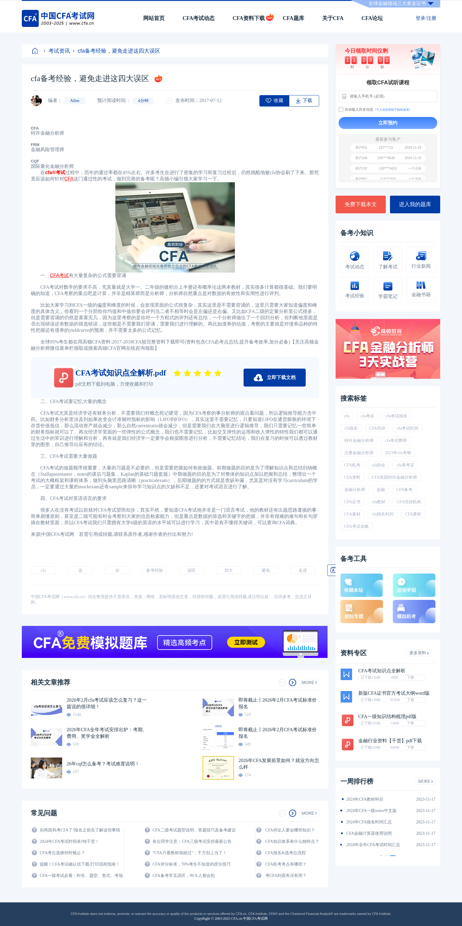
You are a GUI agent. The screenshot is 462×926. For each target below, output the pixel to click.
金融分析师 (354, 489)
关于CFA (333, 18)
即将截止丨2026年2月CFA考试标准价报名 (277, 703)
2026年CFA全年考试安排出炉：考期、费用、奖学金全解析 (107, 733)
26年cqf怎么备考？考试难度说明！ (103, 763)
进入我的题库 (415, 204)
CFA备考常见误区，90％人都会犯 (183, 875)
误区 (191, 570)
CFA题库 (293, 18)
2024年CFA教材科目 (364, 799)
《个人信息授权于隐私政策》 (392, 109)
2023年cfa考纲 (398, 453)
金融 (381, 489)
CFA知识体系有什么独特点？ (292, 841)
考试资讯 (57, 51)
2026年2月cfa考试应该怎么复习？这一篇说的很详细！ (107, 703)
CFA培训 (377, 428)
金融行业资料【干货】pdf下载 (390, 740)
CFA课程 (413, 514)
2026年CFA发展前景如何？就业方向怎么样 (278, 764)
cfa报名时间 (383, 514)
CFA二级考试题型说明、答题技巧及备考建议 (193, 830)
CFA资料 (352, 477)
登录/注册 (426, 18)
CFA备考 (404, 489)
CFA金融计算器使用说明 (369, 833)
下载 (410, 677)
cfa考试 (367, 416)
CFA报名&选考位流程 (285, 853)
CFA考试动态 (199, 18)
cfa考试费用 (396, 440)
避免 (265, 570)
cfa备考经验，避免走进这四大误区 (116, 51)
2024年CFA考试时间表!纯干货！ (69, 841)
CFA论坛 (372, 18)
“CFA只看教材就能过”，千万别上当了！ (189, 853)
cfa (43, 570)
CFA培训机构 (409, 502)
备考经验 (154, 570)
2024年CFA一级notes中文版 (371, 810)
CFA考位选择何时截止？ (62, 853)
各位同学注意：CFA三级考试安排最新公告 (191, 841)
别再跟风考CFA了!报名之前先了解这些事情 (80, 830)
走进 (303, 570)
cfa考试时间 (407, 428)
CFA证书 (352, 502)
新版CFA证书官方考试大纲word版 (394, 693)
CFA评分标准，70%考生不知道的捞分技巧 (191, 864)
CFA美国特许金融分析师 (394, 477)
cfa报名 (351, 428)
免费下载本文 (361, 204)
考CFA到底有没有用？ (286, 875)
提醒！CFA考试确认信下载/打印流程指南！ (80, 864)
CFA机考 (352, 465)
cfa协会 (378, 465)
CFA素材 (352, 514)
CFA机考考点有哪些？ (286, 864)
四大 (228, 570)
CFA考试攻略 (356, 526)
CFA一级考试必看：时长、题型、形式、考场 (81, 875)
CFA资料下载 (248, 18)
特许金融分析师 (359, 440)
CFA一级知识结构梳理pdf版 (387, 716)
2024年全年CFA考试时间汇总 (373, 845)
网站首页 (154, 18)
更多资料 (419, 653)
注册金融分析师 (359, 453)
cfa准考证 (405, 465)
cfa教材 (378, 502)
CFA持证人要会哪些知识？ (290, 830)
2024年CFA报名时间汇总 (369, 822)
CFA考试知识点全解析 (382, 670)
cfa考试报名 (396, 416)
